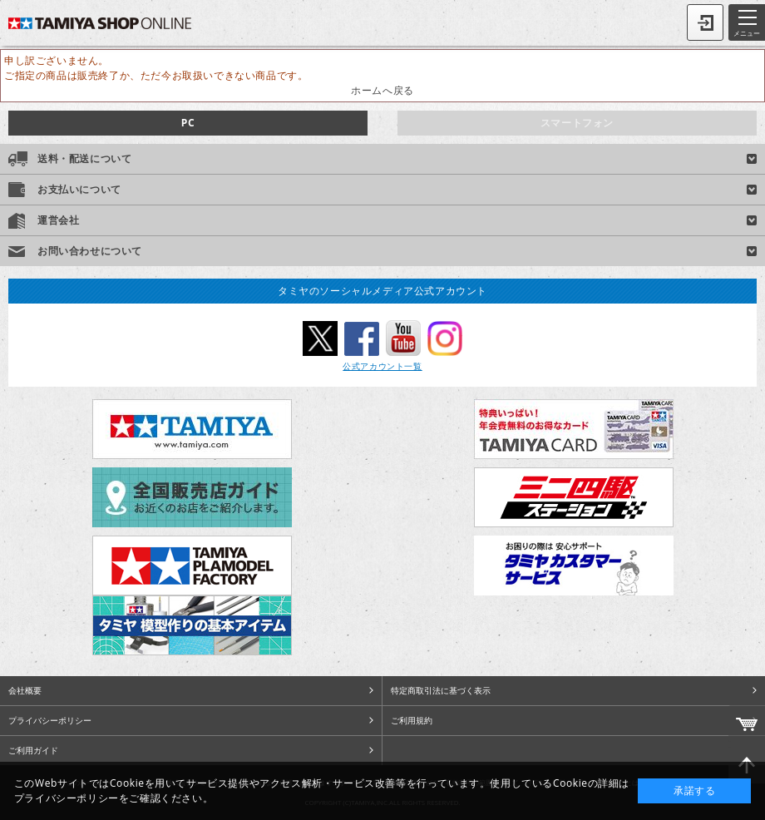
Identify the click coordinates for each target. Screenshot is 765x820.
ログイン (705, 22)
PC (188, 123)
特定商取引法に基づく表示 (441, 690)
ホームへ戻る (382, 90)
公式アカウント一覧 (382, 366)
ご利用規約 (411, 720)
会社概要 (25, 690)
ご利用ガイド (33, 750)
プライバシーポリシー (49, 720)
